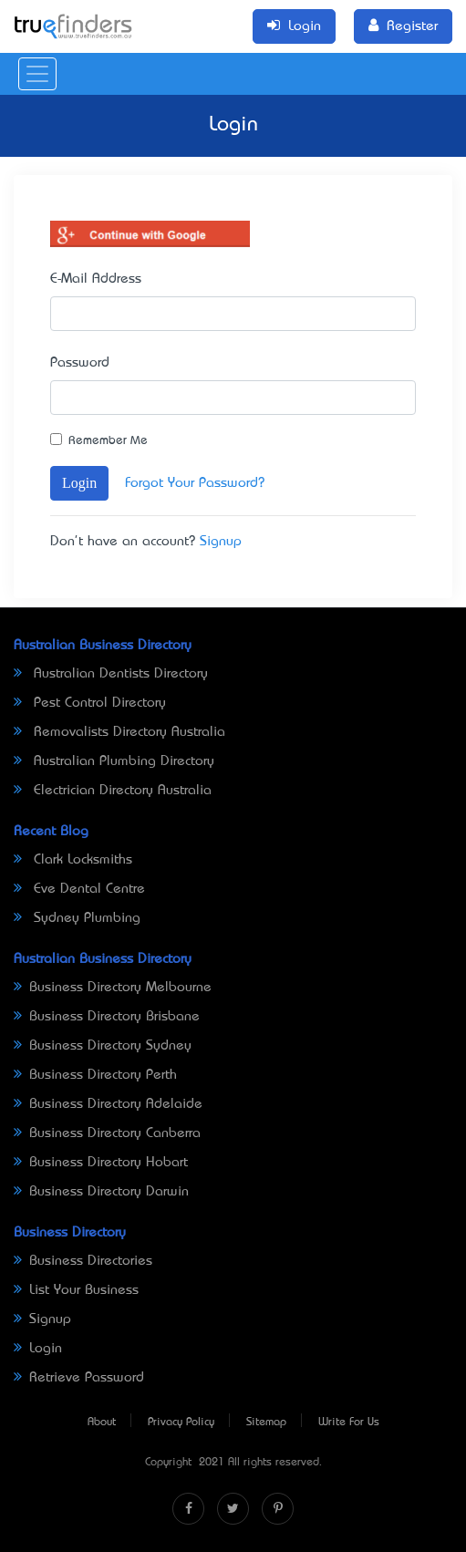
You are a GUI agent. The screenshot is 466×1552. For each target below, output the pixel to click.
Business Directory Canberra (107, 1133)
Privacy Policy (181, 1422)
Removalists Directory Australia (119, 732)
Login (79, 483)
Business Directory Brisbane (107, 1016)
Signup (221, 541)
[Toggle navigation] (37, 73)
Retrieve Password (79, 1377)
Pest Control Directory (90, 703)
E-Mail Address (95, 279)
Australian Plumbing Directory (114, 761)
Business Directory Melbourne (113, 987)
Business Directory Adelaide (108, 1104)
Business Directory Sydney (103, 1046)
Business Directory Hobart (101, 1162)
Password (79, 363)
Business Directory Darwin (101, 1191)
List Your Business (76, 1290)
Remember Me (108, 441)
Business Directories (83, 1261)
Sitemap (266, 1422)
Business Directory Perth (95, 1075)
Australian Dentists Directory (111, 673)
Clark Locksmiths (73, 860)
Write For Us (348, 1422)
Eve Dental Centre (79, 889)
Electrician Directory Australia (113, 790)
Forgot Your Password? (194, 483)
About (102, 1422)
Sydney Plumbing (77, 918)
